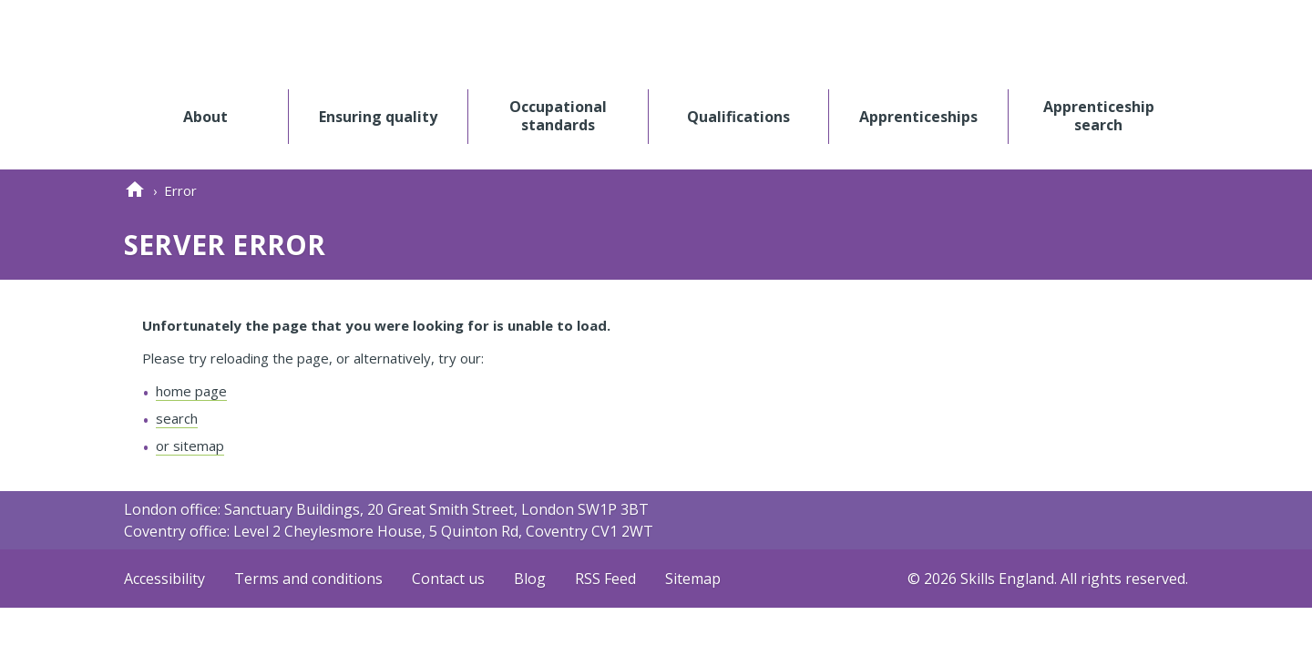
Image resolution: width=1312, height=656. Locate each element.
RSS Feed (605, 579)
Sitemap (693, 579)
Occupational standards (558, 116)
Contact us (448, 579)
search (177, 418)
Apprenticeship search (1098, 116)
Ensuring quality (378, 116)
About (205, 116)
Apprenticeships (918, 116)
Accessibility (164, 579)
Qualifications (738, 116)
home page (191, 391)
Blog (530, 579)
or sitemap (190, 445)
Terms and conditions (308, 579)
